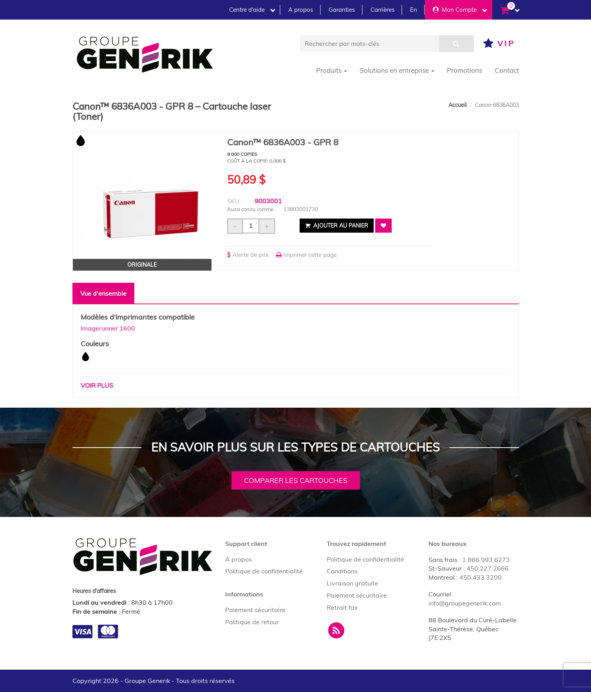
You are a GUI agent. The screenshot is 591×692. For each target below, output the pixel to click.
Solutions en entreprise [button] (397, 70)
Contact (507, 70)
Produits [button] (331, 70)
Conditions (342, 571)
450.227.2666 (487, 568)
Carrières (382, 9)
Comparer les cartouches (295, 480)
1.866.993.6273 (486, 560)
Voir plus (97, 385)
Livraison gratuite (352, 583)
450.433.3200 (480, 577)
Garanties (342, 9)
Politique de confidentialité (264, 571)
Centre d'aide (252, 9)
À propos (238, 559)
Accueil (457, 104)
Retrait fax (342, 607)
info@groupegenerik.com (464, 603)
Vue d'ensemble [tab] (103, 293)
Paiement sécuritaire (255, 610)
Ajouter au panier (336, 225)
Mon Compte (460, 9)
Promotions (464, 70)
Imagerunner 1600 (108, 328)
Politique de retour (252, 622)
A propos (300, 9)
